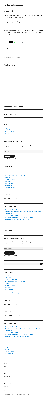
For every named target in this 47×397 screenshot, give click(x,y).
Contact (6, 360)
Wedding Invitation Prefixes (12, 209)
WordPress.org (9, 133)
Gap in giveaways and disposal (13, 215)
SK (6, 57)
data (5, 373)
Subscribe (9, 156)
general (18, 57)
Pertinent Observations (13, 5)
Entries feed (8, 130)
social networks (8, 390)
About (5, 363)
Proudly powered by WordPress (22, 394)
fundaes (6, 380)
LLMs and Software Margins (12, 187)
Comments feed (9, 132)
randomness (7, 383)
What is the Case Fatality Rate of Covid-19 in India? (19, 217)
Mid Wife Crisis (9, 183)
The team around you (11, 174)
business (6, 370)
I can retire (8, 172)
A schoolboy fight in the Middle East (15, 175)
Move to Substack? (10, 179)
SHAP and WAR (9, 185)
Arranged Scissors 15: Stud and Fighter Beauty (17, 219)
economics (7, 376)
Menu (41, 5)
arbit (5, 366)
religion (6, 386)
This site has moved (10, 170)
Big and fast (8, 177)
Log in (6, 128)
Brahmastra (8, 181)
